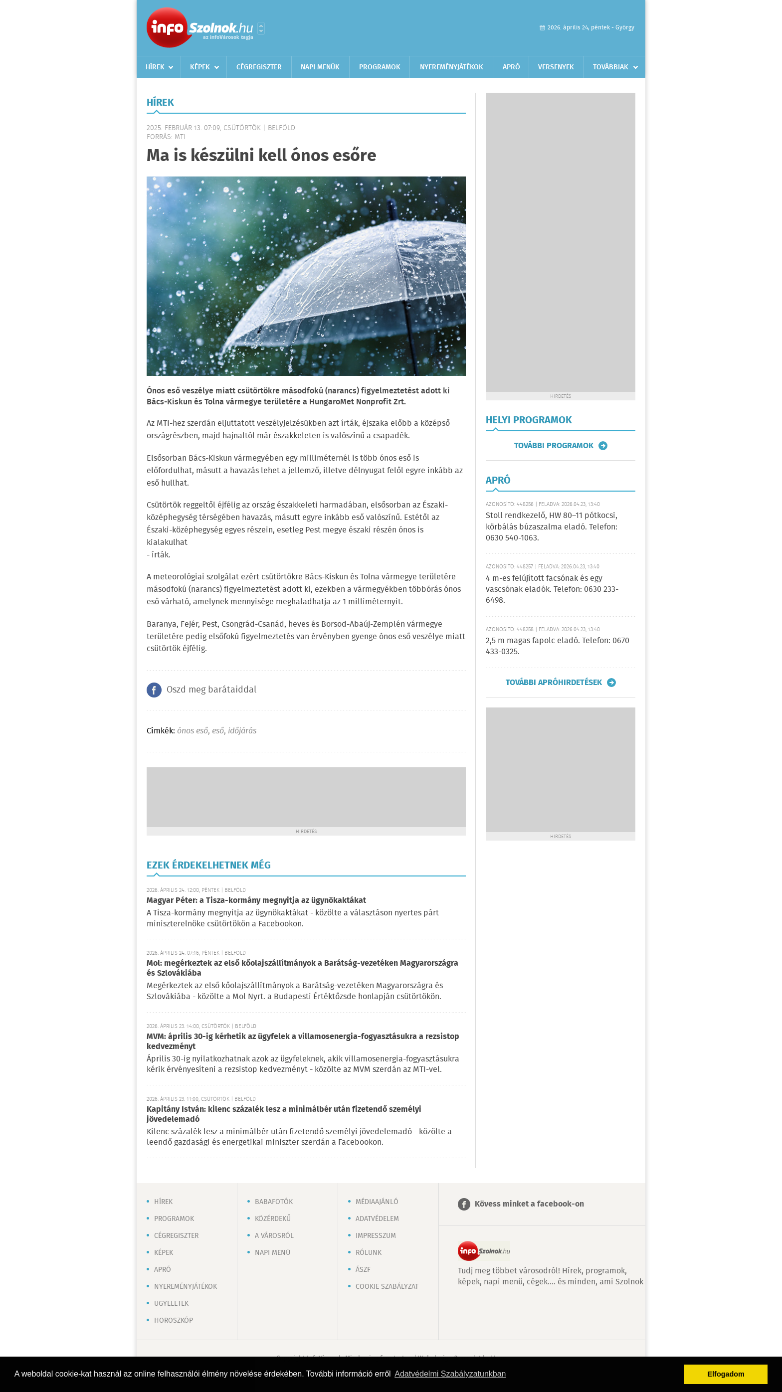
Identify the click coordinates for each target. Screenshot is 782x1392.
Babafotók (274, 1202)
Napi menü (272, 1252)
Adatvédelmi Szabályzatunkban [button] (450, 1374)
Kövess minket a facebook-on (529, 1204)
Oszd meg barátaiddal (211, 690)
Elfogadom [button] (726, 1374)
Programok (379, 67)
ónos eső (192, 731)
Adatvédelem (377, 1219)
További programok (553, 445)
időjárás (242, 731)
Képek (200, 67)
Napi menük (320, 67)
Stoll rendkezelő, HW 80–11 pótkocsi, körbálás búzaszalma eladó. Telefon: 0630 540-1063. (551, 527)
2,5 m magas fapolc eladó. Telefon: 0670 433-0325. (557, 646)
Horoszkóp (173, 1320)
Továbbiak (610, 67)
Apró (511, 67)
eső (218, 731)
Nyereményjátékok (451, 67)
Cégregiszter (259, 67)
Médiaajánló (377, 1202)
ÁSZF (363, 1269)
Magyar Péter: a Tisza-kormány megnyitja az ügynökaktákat (256, 900)
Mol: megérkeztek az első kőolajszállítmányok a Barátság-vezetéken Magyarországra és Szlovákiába (302, 968)
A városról (274, 1235)
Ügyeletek (171, 1303)
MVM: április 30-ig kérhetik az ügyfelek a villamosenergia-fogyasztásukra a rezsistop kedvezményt (303, 1042)
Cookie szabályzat (387, 1286)
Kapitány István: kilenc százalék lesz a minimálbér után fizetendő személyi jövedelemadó (284, 1114)
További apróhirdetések (554, 682)
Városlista (261, 28)
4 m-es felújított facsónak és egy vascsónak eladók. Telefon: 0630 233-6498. (552, 589)
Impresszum (376, 1235)
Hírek (155, 67)
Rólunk (369, 1252)
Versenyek (556, 67)
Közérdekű (273, 1219)
